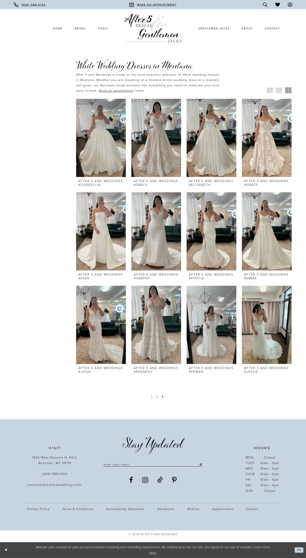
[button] (290, 4)
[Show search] (265, 4)
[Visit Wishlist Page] (277, 4)
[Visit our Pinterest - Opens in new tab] (174, 480)
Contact (252, 509)
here (152, 553)
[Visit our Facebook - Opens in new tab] (131, 480)
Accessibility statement (125, 509)
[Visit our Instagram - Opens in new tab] (145, 480)
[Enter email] (153, 464)
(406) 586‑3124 (54, 474)
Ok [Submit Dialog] (298, 550)
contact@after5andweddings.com (55, 485)
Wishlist (193, 509)
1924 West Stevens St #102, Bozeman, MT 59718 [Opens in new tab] (55, 460)
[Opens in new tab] (116, 91)
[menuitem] (30, 4)
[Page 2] (157, 396)
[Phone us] (30, 4)
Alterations (165, 509)
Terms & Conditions (78, 509)
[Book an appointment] (153, 4)
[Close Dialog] (7, 550)
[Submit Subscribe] (205, 464)
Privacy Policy (38, 509)
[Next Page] (163, 396)
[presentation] (101, 138)
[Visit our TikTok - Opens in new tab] (160, 480)
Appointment (222, 509)
